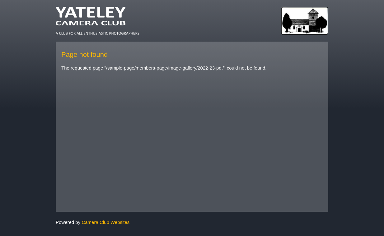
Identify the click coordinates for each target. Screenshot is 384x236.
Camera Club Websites (105, 222)
